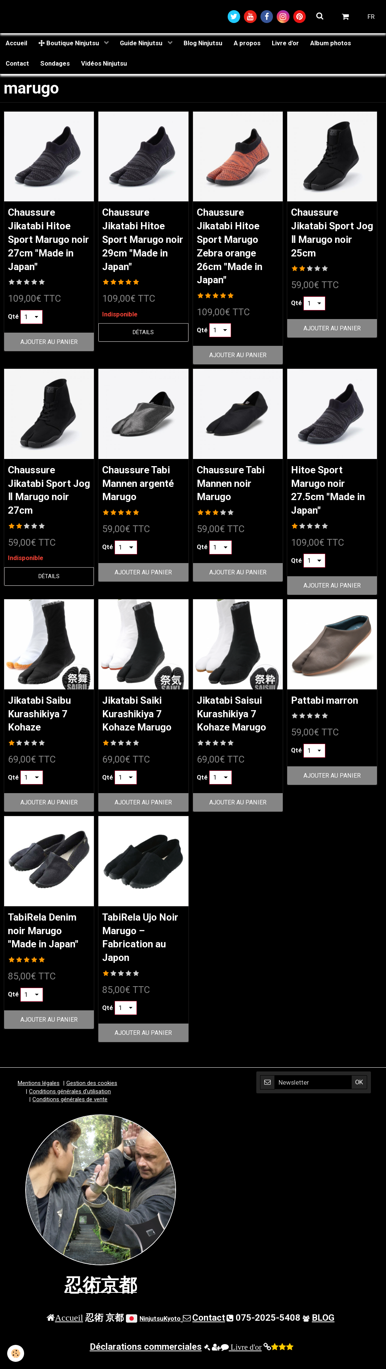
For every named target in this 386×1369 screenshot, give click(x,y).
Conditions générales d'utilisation (70, 1102)
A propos (247, 44)
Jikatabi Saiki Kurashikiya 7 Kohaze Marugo (140, 720)
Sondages (55, 64)
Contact (17, 64)
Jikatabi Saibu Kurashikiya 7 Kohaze (44, 720)
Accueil (16, 44)
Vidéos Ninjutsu (104, 64)
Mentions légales (39, 1094)
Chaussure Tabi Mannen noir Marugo (235, 488)
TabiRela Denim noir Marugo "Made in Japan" (47, 939)
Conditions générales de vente (69, 1110)
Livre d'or (285, 44)
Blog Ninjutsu (203, 44)
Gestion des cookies (91, 1094)
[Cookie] (16, 1353)
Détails (143, 336)
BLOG (323, 1328)
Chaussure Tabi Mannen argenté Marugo (142, 488)
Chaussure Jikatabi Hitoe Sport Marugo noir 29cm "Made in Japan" (142, 241)
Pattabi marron (328, 706)
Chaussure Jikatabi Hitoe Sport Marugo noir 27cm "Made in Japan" (47, 241)
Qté (13, 320)
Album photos (330, 44)
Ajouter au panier (49, 345)
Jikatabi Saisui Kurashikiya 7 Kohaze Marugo (235, 720)
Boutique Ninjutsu (69, 44)
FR (371, 17)
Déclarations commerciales (146, 1357)
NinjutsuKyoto (160, 1329)
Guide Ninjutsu (142, 44)
